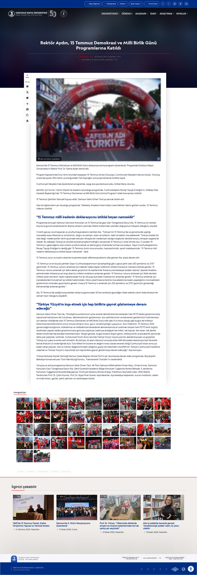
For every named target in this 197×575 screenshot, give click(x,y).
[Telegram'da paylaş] (27, 103)
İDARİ (153, 13)
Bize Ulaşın (136, 3)
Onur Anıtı (67, 472)
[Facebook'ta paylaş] (27, 86)
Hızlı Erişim (152, 3)
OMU (21, 472)
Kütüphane (110, 3)
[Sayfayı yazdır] (27, 121)
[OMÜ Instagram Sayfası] (154, 569)
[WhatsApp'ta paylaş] (27, 98)
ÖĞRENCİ (126, 13)
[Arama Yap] (180, 3)
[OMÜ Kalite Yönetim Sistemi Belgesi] (175, 569)
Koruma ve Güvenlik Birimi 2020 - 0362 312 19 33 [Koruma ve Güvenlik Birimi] (174, 558)
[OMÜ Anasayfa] (162, 3)
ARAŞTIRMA (166, 13)
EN (186, 3)
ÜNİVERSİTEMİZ (109, 13)
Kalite (123, 3)
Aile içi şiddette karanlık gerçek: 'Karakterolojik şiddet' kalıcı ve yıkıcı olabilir (161, 526)
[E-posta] (168, 3)
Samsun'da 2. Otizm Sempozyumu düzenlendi (73, 524)
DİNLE (27, 76)
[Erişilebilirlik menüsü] (190, 568)
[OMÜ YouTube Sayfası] (142, 569)
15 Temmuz (44, 472)
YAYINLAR (181, 13)
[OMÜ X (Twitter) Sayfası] (160, 569)
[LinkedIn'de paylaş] (27, 109)
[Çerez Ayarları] (183, 569)
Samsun (32, 472)
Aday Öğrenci (93, 3)
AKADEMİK (140, 13)
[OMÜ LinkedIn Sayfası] (148, 569)
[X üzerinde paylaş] (27, 92)
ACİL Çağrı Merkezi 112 (152, 558)
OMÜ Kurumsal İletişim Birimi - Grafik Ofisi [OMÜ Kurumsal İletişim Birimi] (28, 568)
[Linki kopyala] (27, 115)
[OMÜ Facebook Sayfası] (166, 569)
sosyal (98, 36)
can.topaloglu (84, 57)
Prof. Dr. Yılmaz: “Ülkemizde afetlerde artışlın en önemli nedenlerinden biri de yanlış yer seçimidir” (119, 526)
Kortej (55, 472)
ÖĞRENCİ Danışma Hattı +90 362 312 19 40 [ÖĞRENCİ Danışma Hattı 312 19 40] (130, 558)
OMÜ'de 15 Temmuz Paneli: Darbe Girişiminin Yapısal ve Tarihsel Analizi (31, 524)
